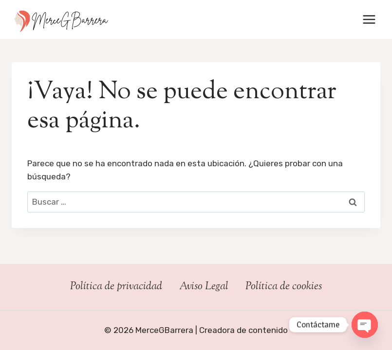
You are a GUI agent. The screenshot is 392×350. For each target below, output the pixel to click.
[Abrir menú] (368, 19)
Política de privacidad (116, 287)
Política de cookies (283, 287)
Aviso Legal (203, 287)
